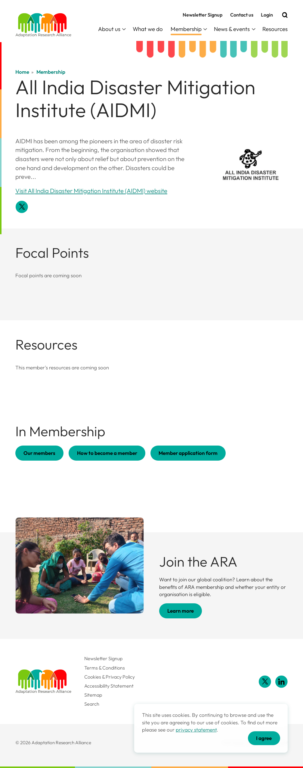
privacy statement (196, 729)
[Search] (285, 15)
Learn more (180, 611)
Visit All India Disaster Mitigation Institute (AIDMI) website (91, 190)
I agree (264, 738)
